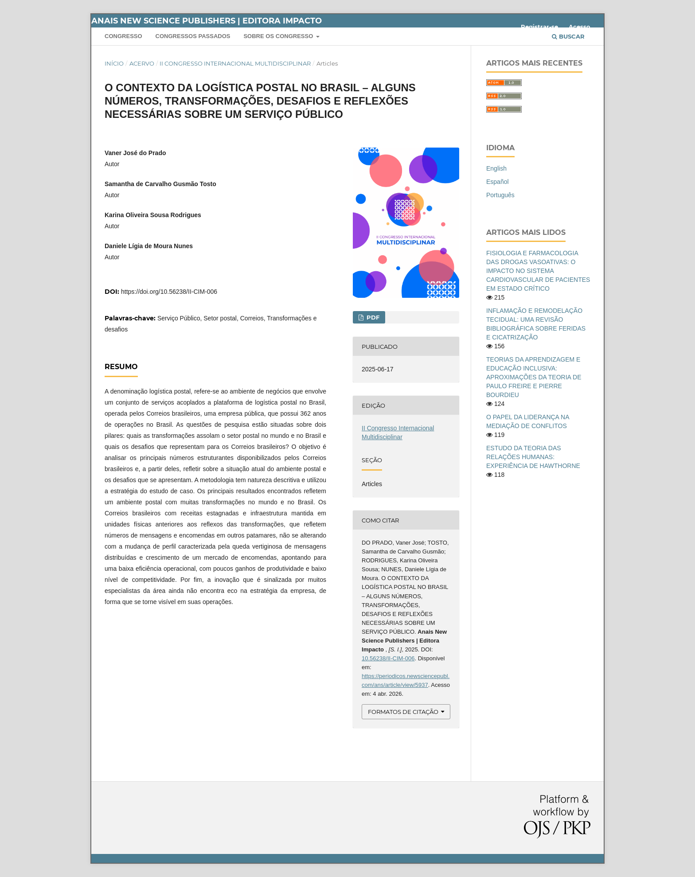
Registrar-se (539, 26)
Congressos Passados (193, 36)
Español (497, 181)
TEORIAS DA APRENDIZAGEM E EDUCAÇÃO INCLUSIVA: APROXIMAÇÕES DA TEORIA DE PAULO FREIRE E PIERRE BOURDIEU (533, 377)
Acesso (579, 26)
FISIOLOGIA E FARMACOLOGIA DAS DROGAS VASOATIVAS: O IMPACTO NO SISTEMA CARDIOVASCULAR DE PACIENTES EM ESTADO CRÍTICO (538, 270)
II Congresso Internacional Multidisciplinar (235, 63)
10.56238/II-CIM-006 (388, 658)
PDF (372, 317)
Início (114, 63)
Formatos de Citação (403, 711)
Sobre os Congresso (279, 36)
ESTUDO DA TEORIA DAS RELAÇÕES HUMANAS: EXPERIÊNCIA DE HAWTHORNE (533, 456)
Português (500, 195)
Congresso (123, 36)
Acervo (141, 63)
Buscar (568, 36)
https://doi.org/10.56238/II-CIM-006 (169, 291)
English (496, 168)
